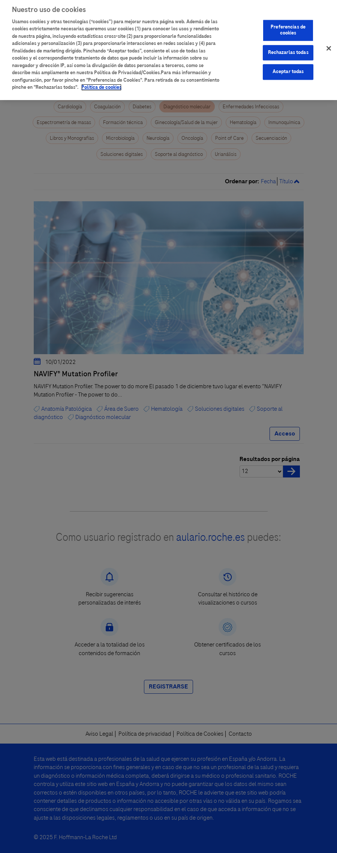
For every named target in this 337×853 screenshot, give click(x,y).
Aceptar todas (288, 69)
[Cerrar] (329, 45)
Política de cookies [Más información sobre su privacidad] (101, 84)
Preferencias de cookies (288, 27)
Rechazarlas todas (288, 49)
